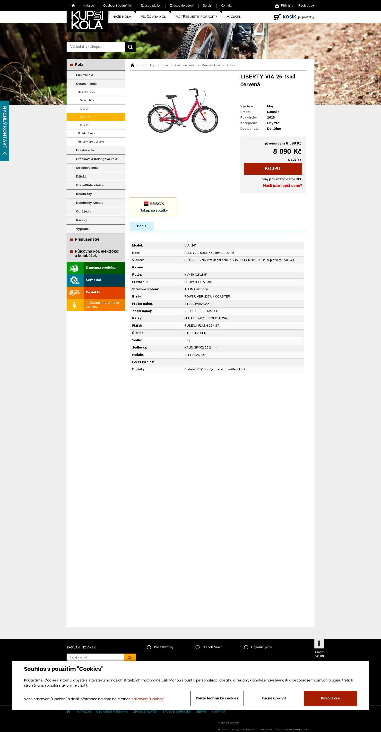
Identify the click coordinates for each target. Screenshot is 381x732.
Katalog (88, 5)
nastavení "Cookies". (148, 699)
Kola (79, 64)
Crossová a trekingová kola (96, 159)
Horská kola (85, 150)
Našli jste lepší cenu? (282, 185)
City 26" (85, 117)
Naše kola (122, 16)
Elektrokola (84, 75)
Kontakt (226, 5)
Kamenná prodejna (101, 267)
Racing (81, 220)
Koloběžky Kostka (89, 202)
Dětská (81, 176)
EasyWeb (251, 729)
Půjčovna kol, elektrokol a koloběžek (97, 253)
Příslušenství (87, 239)
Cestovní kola (86, 83)
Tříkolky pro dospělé (91, 142)
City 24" (85, 109)
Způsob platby (151, 5)
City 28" (85, 125)
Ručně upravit (273, 698)
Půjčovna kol (153, 16)
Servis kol (93, 280)
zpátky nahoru (319, 654)
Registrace (306, 5)
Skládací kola (86, 133)
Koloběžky (84, 194)
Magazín (234, 16)
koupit (273, 169)
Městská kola (86, 92)
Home (73, 5)
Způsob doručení (182, 5)
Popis (141, 226)
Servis (207, 5)
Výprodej (83, 229)
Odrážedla (83, 211)
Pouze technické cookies (217, 698)
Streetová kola (87, 168)
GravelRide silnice (90, 185)
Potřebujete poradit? (196, 16)
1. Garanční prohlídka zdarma (102, 304)
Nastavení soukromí (229, 722)
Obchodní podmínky (117, 5)
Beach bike (87, 100)
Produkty (93, 292)
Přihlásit (287, 5)
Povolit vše (330, 698)
